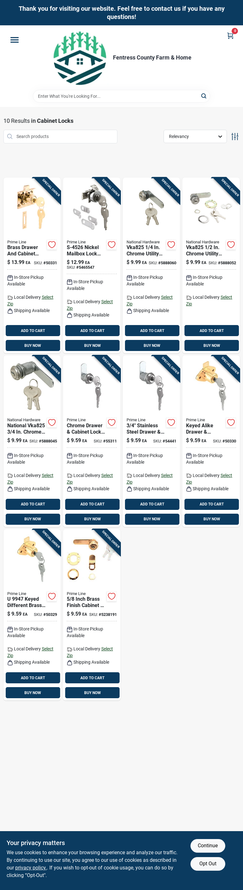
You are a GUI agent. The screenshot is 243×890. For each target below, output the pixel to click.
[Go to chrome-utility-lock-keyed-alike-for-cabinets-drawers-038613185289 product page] (211, 266)
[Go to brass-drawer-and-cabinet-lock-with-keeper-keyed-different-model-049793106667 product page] (32, 266)
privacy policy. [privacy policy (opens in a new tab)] (31, 868)
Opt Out (207, 864)
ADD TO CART (33, 331)
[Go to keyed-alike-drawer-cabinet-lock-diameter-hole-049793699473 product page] (211, 441)
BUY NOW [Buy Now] (32, 345)
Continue (208, 846)
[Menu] (14, 40)
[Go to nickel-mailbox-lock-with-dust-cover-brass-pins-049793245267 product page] (92, 266)
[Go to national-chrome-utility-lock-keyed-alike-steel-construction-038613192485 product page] (32, 441)
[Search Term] (121, 96)
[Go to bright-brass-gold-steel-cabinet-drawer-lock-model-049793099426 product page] (92, 615)
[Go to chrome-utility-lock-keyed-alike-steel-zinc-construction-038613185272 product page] (151, 266)
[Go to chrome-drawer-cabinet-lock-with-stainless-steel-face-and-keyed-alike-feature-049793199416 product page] (92, 441)
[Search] (204, 96)
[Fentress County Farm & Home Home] (80, 57)
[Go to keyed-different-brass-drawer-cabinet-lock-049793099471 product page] (32, 615)
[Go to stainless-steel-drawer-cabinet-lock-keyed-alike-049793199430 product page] (151, 441)
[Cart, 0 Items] (230, 35)
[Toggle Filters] (235, 136)
